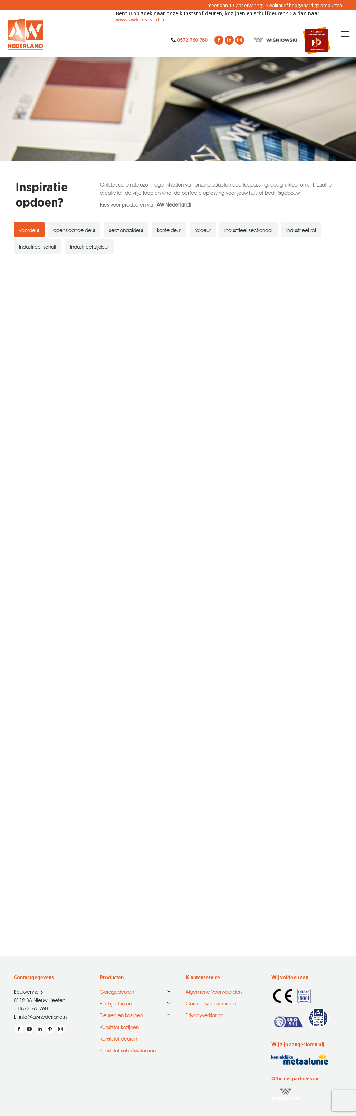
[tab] (29, 229)
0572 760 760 (192, 40)
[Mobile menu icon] (345, 34)
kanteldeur (169, 229)
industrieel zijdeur (89, 246)
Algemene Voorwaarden (214, 991)
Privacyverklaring (204, 1014)
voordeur (29, 229)
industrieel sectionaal (248, 229)
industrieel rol (301, 229)
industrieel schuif (37, 246)
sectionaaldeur (126, 229)
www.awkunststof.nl (141, 19)
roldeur (203, 229)
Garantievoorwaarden (211, 1003)
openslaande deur (74, 229)
